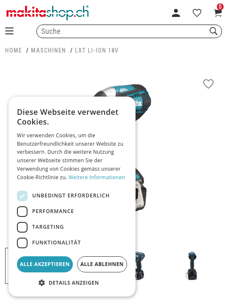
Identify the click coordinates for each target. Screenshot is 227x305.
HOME (13, 50)
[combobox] (129, 31)
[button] (72, 283)
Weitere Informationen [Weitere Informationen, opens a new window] (97, 177)
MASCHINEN (48, 50)
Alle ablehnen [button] (102, 264)
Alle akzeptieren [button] (45, 264)
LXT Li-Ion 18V (97, 50)
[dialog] (72, 197)
